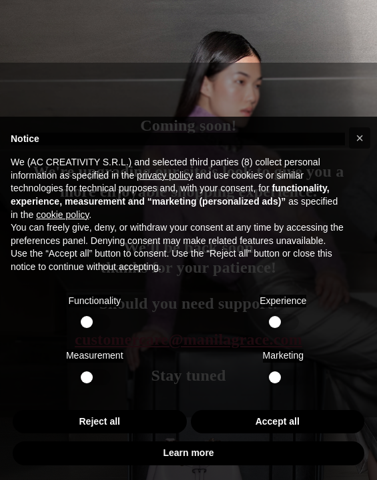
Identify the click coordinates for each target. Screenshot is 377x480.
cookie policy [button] (62, 214)
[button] (359, 138)
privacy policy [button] (165, 175)
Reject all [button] (99, 421)
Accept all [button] (278, 421)
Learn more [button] (188, 452)
